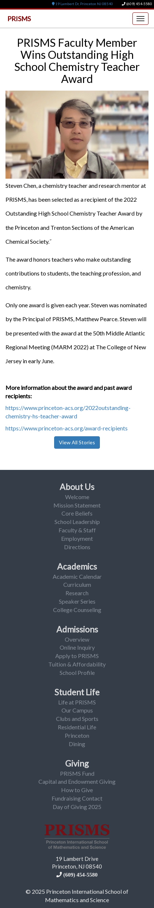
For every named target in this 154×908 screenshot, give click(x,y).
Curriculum (77, 584)
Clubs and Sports (77, 718)
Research (77, 592)
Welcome (77, 496)
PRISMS (19, 19)
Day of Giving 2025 (77, 806)
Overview (77, 639)
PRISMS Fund (77, 773)
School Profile (77, 672)
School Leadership (77, 521)
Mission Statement (77, 505)
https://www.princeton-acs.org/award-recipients (66, 428)
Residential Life (77, 726)
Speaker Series (77, 601)
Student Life (77, 692)
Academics (77, 566)
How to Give (77, 789)
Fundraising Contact (77, 798)
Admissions (77, 629)
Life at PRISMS (77, 702)
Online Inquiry (77, 647)
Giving (77, 763)
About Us (77, 487)
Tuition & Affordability (77, 664)
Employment (77, 538)
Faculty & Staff (77, 530)
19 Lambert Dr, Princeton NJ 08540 (82, 4)
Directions (77, 546)
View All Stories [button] (77, 442)
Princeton (77, 735)
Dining (77, 743)
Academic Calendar (77, 576)
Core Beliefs (77, 513)
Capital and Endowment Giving (77, 781)
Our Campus (77, 710)
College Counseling (77, 609)
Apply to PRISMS (77, 655)
